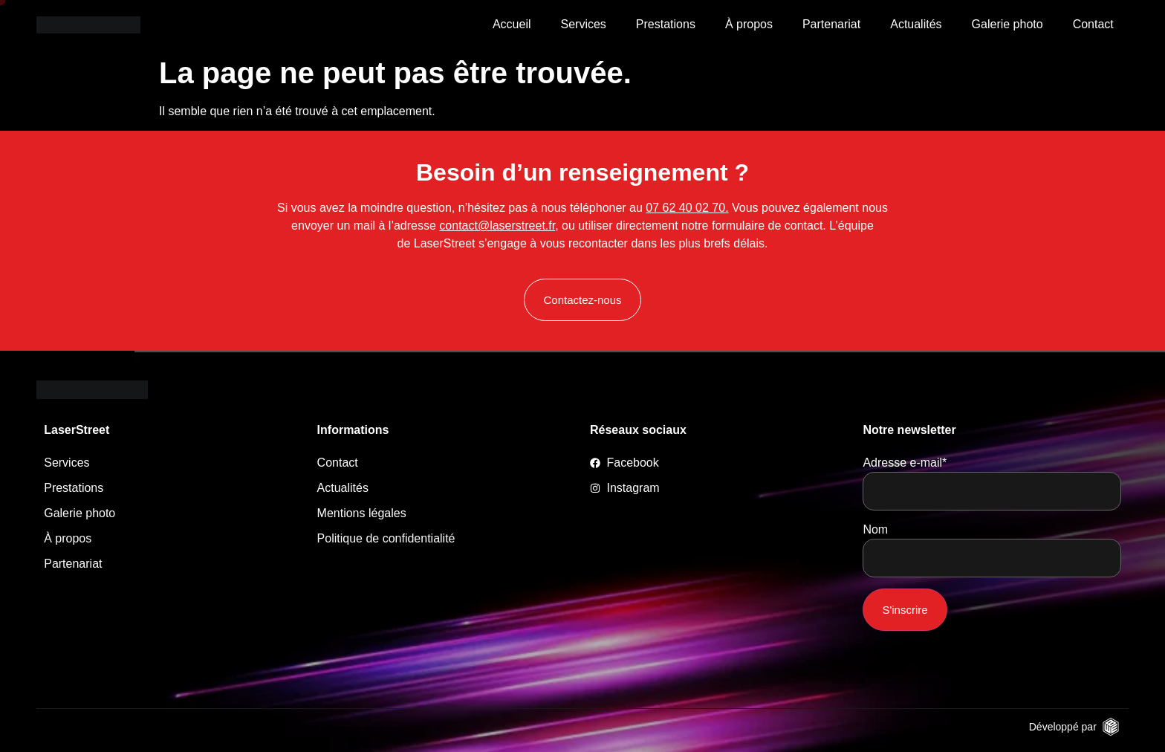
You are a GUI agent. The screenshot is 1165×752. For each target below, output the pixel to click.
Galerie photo (1007, 24)
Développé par (1063, 727)
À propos (749, 24)
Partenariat (831, 24)
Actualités (915, 24)
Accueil (512, 24)
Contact (1093, 24)
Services (583, 24)
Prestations (665, 24)
